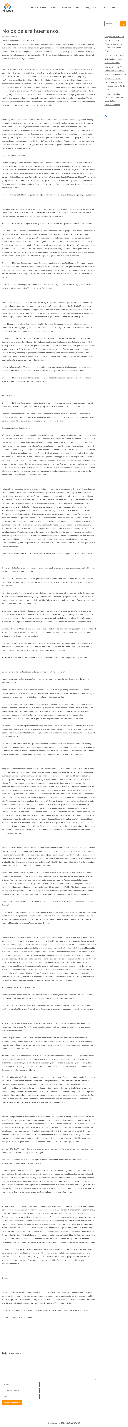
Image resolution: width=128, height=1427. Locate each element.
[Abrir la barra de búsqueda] (123, 7)
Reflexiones (67, 7)
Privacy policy (90, 7)
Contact (103, 7)
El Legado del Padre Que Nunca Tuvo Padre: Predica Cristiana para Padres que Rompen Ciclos (114, 44)
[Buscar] (123, 23)
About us (114, 7)
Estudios (54, 7)
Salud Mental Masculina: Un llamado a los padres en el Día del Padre (114, 59)
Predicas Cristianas (39, 7)
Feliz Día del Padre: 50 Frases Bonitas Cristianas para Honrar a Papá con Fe (115, 70)
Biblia (78, 7)
